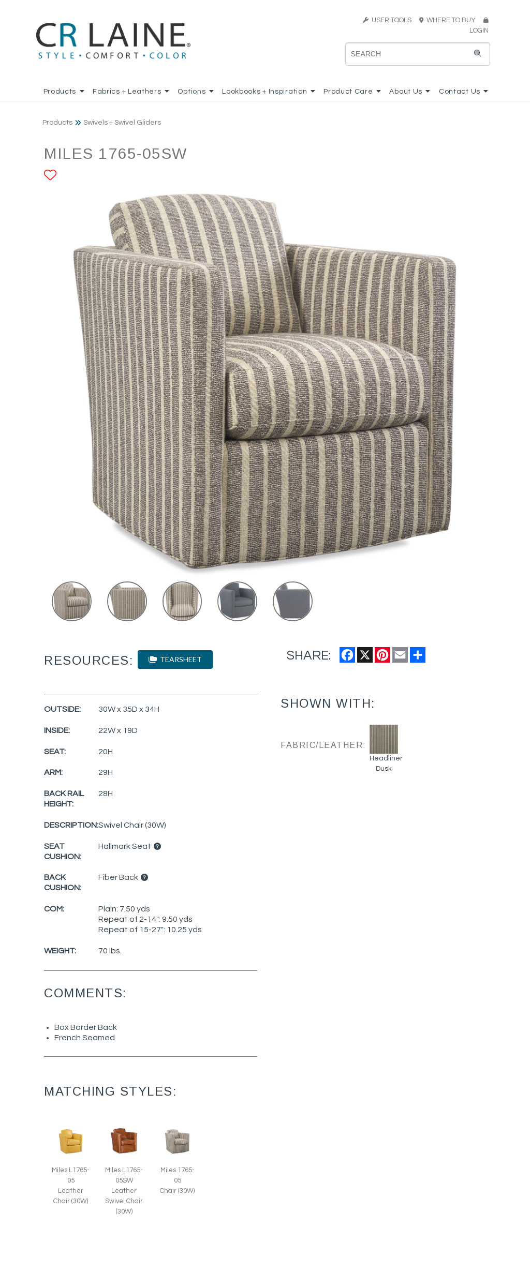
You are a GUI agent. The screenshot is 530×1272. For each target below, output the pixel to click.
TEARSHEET (175, 659)
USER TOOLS (387, 20)
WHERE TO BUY (450, 20)
